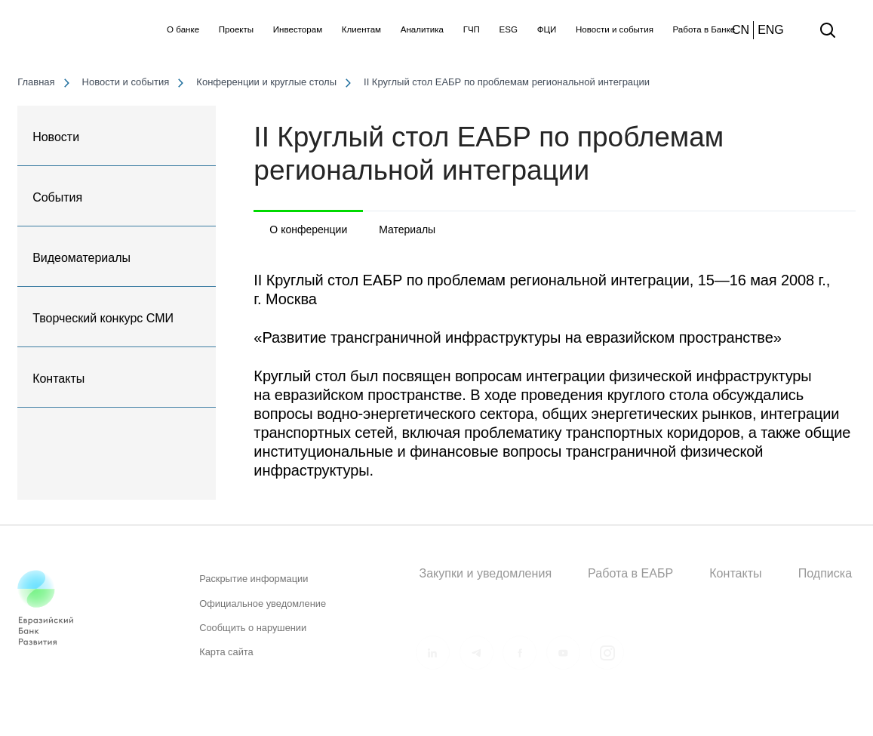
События (57, 197)
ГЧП (471, 29)
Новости (55, 137)
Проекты (236, 29)
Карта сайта (226, 657)
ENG (771, 29)
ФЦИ (547, 29)
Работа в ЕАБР (630, 573)
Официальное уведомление (262, 608)
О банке (183, 29)
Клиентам (361, 29)
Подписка (825, 573)
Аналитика (422, 29)
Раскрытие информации (253, 584)
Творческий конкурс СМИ (103, 318)
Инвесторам (297, 29)
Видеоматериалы (81, 257)
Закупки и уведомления (485, 573)
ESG (509, 29)
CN (740, 29)
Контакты (58, 378)
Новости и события (614, 29)
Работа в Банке (704, 29)
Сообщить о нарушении (252, 633)
